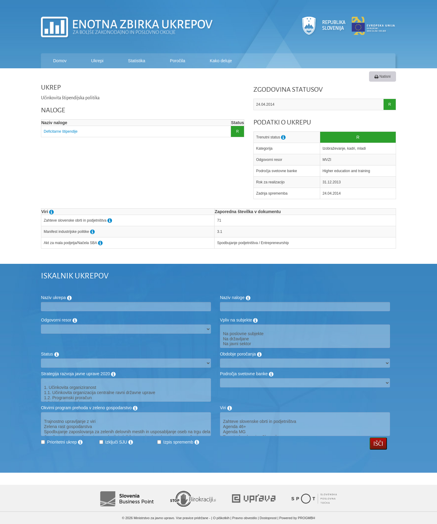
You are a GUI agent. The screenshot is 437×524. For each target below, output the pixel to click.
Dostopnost (268, 518)
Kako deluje (221, 60)
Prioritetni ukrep (65, 442)
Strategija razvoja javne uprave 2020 (78, 373)
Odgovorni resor (59, 320)
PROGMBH (306, 518)
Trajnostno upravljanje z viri (126, 421)
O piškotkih (221, 518)
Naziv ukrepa (56, 297)
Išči (378, 443)
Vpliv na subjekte (239, 320)
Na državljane (305, 339)
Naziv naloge (235, 297)
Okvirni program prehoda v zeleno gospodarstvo (89, 407)
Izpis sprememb (181, 442)
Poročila (177, 60)
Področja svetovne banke (246, 373)
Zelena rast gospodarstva (126, 426)
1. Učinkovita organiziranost (126, 387)
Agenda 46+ (305, 426)
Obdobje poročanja (241, 354)
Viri (226, 407)
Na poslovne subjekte (305, 333)
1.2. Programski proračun (126, 397)
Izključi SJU (119, 442)
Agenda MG (305, 431)
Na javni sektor (305, 343)
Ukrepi (97, 60)
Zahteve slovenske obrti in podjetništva (305, 421)
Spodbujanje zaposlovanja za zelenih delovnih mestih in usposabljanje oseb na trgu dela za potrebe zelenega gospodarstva (126, 431)
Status (50, 354)
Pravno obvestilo (244, 518)
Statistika (136, 60)
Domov (59, 60)
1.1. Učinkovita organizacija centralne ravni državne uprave (126, 392)
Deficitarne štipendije (60, 131)
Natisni (382, 76)
